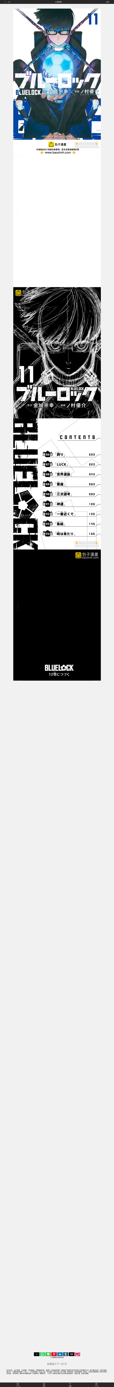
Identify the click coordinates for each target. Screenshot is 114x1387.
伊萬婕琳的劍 (40, 1370)
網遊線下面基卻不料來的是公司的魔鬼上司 (75, 1370)
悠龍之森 (77, 1373)
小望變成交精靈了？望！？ (20, 1372)
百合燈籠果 (34, 1372)
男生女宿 (56, 1372)
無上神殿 (63, 1372)
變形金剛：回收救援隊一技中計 (77, 1372)
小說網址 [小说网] (24, 1370)
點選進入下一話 (57, 1364)
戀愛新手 (43, 1373)
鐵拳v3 (48, 1370)
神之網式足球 (94, 1370)
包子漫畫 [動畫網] (17, 1370)
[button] (36, 1354)
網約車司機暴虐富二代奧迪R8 (29, 1373)
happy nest (42, 1372)
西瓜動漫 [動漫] (31, 1370)
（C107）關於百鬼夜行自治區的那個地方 (60, 1373)
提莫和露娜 (84, 1373)
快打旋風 (50, 1372)
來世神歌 (16, 1373)
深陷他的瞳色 (56, 1370)
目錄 (107, 2)
